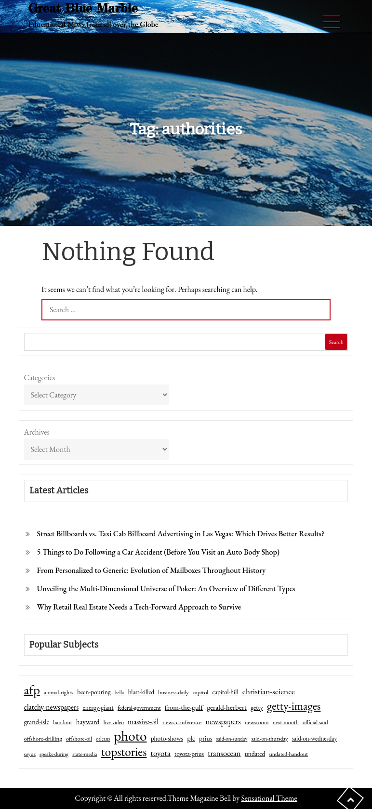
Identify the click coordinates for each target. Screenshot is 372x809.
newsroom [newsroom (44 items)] (257, 722)
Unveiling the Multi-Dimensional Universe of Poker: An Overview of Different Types (166, 589)
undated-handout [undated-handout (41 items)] (288, 754)
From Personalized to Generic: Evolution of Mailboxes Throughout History (151, 570)
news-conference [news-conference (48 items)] (181, 722)
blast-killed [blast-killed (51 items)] (141, 692)
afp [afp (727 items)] (32, 690)
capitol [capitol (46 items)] (201, 692)
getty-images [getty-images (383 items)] (294, 706)
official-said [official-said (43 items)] (315, 722)
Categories (39, 377)
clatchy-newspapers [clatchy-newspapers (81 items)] (51, 707)
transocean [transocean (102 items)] (224, 753)
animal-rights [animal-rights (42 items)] (58, 692)
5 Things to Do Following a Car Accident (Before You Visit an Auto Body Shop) (158, 552)
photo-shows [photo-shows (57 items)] (167, 738)
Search (336, 342)
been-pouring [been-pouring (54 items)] (93, 692)
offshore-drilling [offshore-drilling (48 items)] (43, 738)
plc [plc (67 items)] (191, 738)
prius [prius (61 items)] (205, 738)
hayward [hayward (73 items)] (88, 721)
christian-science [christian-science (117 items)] (268, 691)
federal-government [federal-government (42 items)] (139, 708)
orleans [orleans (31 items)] (103, 738)
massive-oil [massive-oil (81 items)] (143, 721)
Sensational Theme (269, 798)
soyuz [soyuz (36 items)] (30, 754)
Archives (37, 432)
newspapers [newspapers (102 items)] (222, 721)
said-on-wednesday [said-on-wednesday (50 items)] (314, 738)
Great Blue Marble (83, 7)
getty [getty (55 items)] (257, 707)
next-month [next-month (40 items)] (286, 722)
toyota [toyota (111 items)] (161, 753)
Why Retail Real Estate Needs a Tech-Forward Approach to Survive (139, 607)
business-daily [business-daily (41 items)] (173, 692)
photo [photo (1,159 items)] (130, 736)
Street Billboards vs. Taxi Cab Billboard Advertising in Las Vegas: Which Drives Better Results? (180, 534)
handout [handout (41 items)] (62, 722)
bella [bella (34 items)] (119, 692)
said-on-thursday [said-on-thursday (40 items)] (270, 739)
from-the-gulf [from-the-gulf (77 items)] (184, 707)
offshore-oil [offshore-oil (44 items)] (79, 739)
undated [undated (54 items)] (255, 753)
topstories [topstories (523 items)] (124, 752)
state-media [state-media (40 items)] (84, 754)
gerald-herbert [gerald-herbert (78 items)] (226, 707)
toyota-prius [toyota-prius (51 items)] (189, 754)
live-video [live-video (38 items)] (114, 722)
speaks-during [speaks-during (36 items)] (54, 754)
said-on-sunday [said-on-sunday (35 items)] (232, 738)
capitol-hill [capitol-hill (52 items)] (226, 692)
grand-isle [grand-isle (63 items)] (36, 721)
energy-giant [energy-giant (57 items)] (97, 707)
